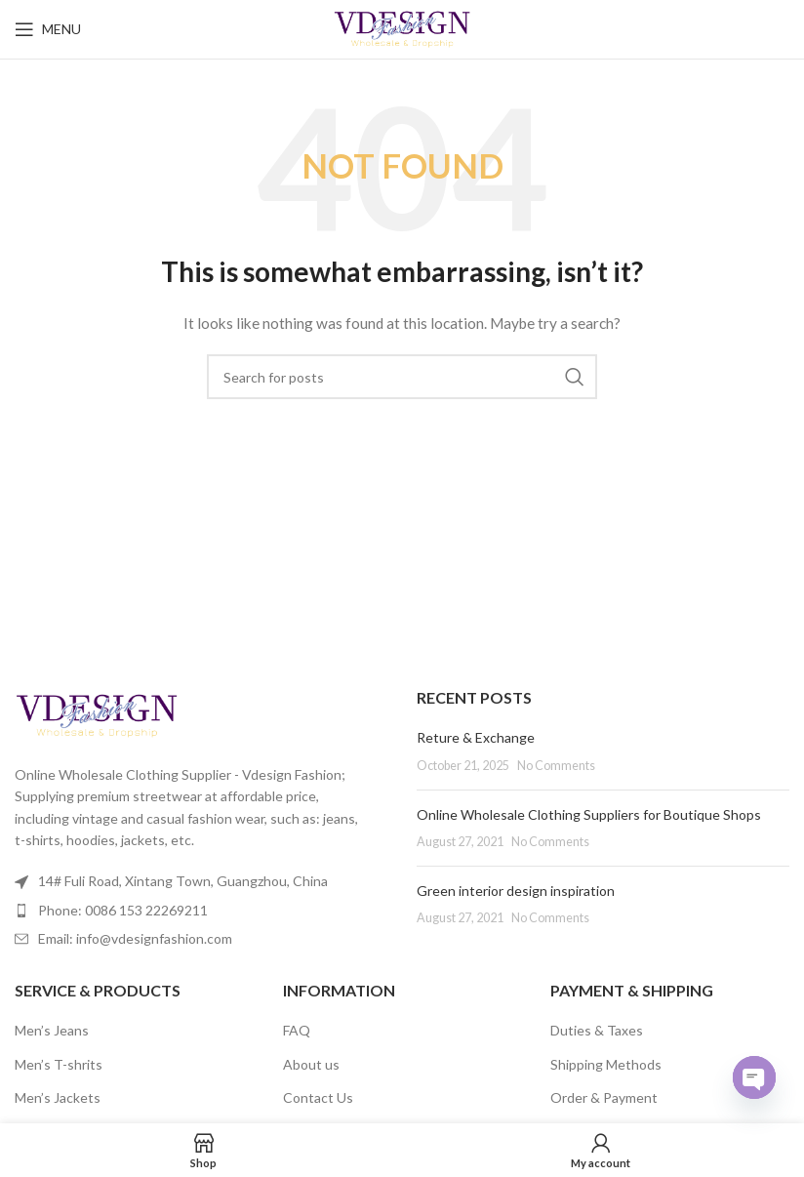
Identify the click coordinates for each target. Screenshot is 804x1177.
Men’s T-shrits (58, 1064)
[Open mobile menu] (48, 29)
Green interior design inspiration (516, 890)
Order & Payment (604, 1097)
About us (311, 1064)
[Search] (402, 376)
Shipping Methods (606, 1064)
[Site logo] (402, 28)
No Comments (556, 765)
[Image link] (97, 714)
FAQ (296, 1030)
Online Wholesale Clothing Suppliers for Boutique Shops (589, 814)
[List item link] (201, 910)
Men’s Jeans (52, 1030)
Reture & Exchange (476, 737)
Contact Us (318, 1097)
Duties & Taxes (596, 1030)
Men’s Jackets (57, 1097)
